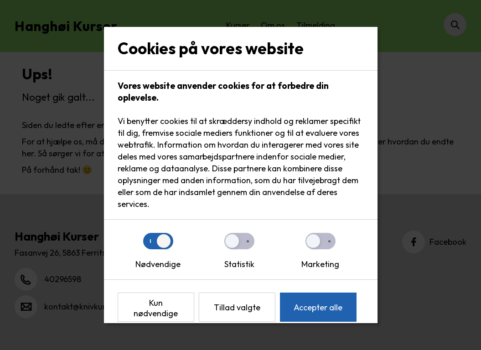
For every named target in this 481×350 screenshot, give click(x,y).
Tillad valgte (237, 307)
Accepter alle (318, 307)
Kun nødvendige (156, 308)
